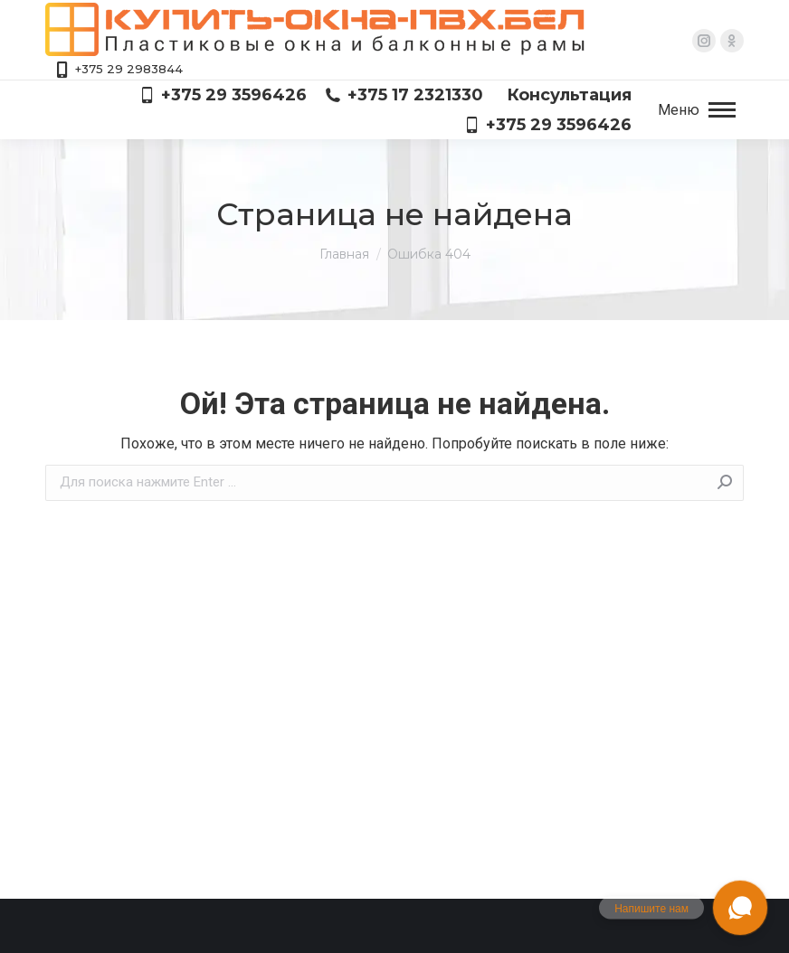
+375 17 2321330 (403, 95)
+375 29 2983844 (118, 69)
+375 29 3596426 (223, 95)
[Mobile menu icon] (697, 110)
